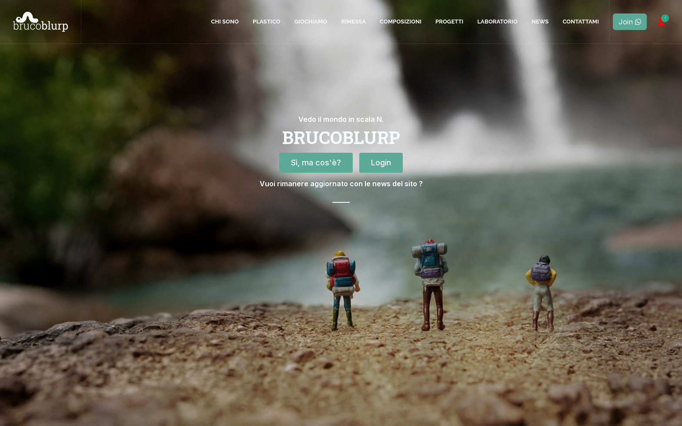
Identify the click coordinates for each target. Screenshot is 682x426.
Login (381, 218)
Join (629, 22)
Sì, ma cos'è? (316, 218)
